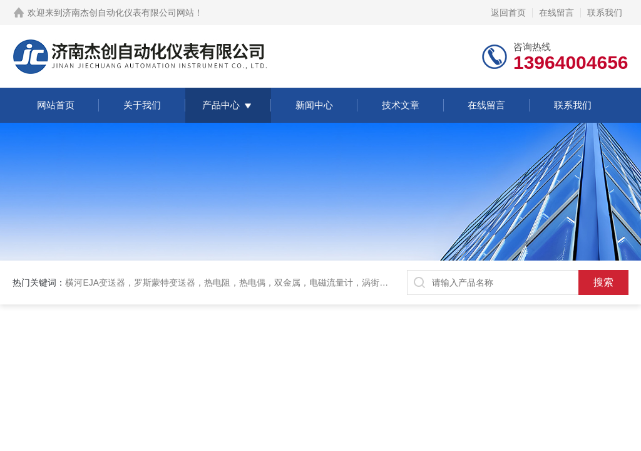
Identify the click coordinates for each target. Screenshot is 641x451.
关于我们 (142, 105)
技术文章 (400, 105)
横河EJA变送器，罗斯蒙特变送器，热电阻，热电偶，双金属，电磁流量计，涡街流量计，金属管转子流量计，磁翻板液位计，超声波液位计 (336, 282)
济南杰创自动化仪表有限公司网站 (128, 13)
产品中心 (221, 105)
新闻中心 (314, 105)
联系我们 (604, 13)
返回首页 (508, 13)
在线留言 (556, 13)
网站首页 (55, 105)
